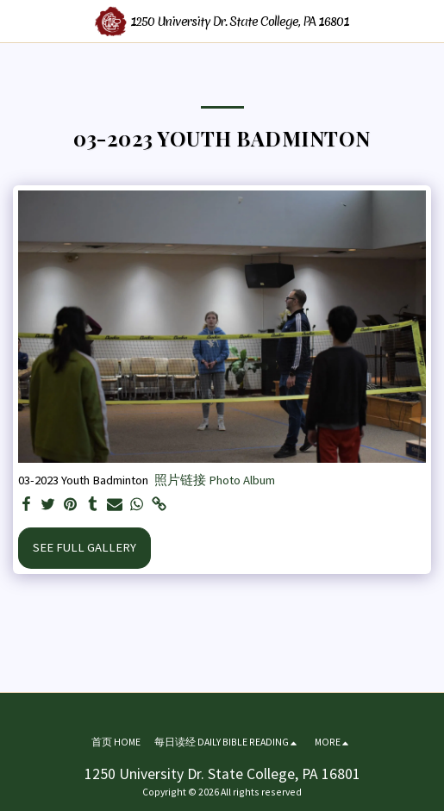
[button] (19, 20)
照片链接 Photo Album (214, 480)
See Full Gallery (84, 547)
